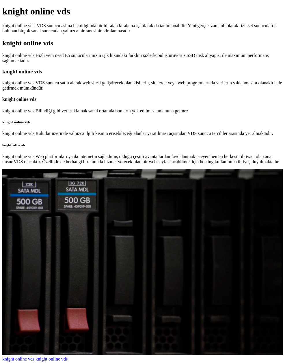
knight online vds (18, 358)
